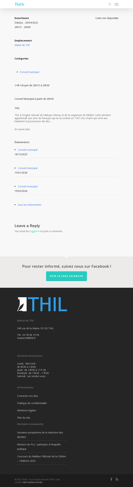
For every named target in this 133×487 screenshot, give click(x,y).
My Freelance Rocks (32, 482)
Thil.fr (19, 4)
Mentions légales (26, 410)
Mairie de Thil (22, 45)
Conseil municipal (29, 72)
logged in (34, 231)
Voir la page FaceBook (66, 276)
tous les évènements (29, 204)
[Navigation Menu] (116, 4)
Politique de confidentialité (32, 403)
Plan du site (23, 417)
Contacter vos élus (27, 395)
